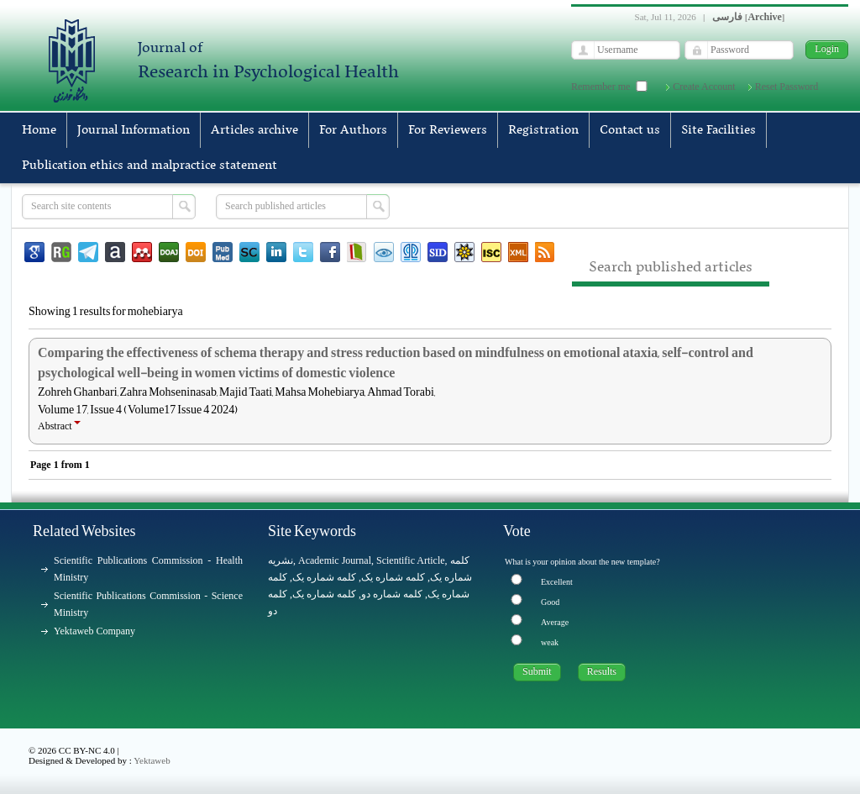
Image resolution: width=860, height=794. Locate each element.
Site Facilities (718, 130)
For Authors (353, 130)
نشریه (280, 560)
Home (39, 130)
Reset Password (787, 86)
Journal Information (133, 130)
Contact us (630, 130)
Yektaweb (152, 760)
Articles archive (254, 130)
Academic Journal (334, 560)
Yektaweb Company (94, 631)
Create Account (704, 86)
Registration (543, 130)
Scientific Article (410, 560)
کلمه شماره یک (324, 577)
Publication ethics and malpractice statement (149, 165)
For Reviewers (447, 130)
